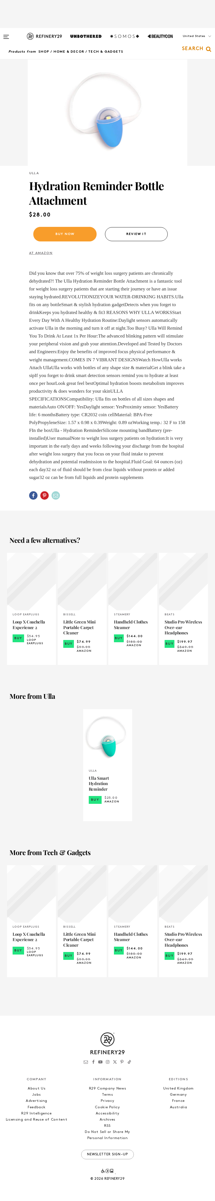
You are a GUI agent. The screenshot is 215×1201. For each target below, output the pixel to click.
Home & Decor (68, 51)
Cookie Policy (107, 1107)
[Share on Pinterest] (44, 495)
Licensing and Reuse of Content (36, 1119)
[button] (187, 42)
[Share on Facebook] (33, 495)
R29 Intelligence (36, 1113)
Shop (44, 51)
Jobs (36, 1095)
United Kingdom (178, 1088)
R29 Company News (107, 1088)
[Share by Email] (56, 495)
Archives (107, 1119)
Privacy (107, 1101)
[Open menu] (6, 34)
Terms (107, 1095)
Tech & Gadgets (105, 51)
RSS (107, 1126)
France (178, 1101)
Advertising (36, 1101)
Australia (178, 1107)
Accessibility (107, 1113)
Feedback (36, 1107)
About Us (36, 1088)
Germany (178, 1095)
